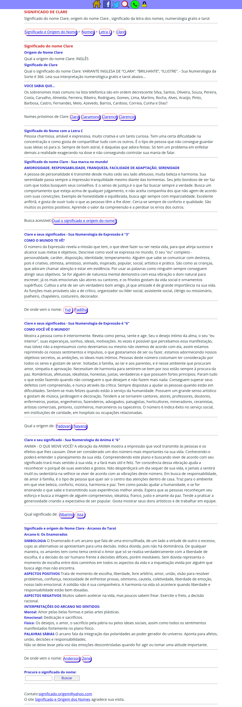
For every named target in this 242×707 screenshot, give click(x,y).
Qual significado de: (41, 514)
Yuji (68, 309)
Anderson (71, 658)
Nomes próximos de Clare (46, 116)
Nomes (88, 31)
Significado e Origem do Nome (51, 31)
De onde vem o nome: (43, 309)
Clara (74, 116)
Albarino (66, 514)
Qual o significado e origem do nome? (84, 220)
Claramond (90, 116)
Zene (86, 658)
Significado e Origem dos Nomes (62, 699)
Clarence (109, 116)
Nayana (80, 426)
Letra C (105, 31)
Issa (80, 514)
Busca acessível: (37, 220)
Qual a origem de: (39, 425)
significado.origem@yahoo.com (65, 693)
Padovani (64, 426)
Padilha (80, 309)
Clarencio (127, 116)
